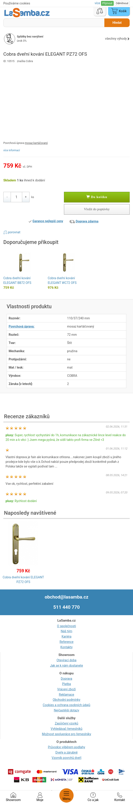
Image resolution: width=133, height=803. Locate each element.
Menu (66, 795)
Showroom (13, 797)
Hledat (116, 22)
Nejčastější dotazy (66, 710)
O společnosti (66, 626)
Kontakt (119, 797)
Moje (39, 797)
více (98, 3)
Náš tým (66, 631)
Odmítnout (122, 3)
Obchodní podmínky (66, 699)
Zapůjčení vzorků (66, 723)
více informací (11, 150)
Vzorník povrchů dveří (66, 758)
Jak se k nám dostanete (66, 665)
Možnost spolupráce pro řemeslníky (66, 734)
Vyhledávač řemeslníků (66, 728)
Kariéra (66, 636)
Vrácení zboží (66, 689)
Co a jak (93, 797)
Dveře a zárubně (67, 752)
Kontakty (66, 647)
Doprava (66, 678)
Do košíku (96, 197)
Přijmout (107, 3)
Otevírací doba (67, 660)
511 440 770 (66, 607)
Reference (66, 642)
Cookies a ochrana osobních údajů (66, 705)
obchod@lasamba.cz (66, 597)
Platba (66, 684)
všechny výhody (117, 38)
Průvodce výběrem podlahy (66, 747)
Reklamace (66, 694)
